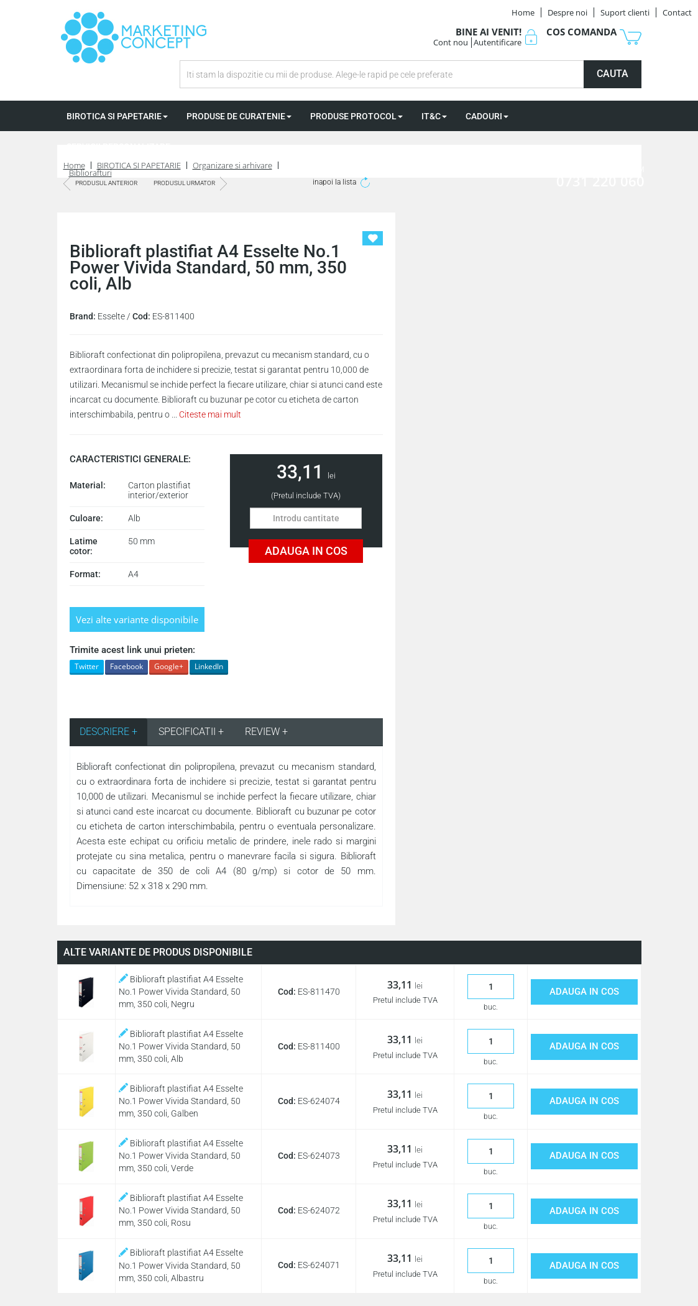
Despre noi (567, 12)
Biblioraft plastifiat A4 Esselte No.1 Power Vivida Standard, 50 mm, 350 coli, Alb (181, 1046)
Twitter (87, 666)
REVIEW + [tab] (266, 731)
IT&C (434, 116)
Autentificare (497, 42)
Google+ (168, 666)
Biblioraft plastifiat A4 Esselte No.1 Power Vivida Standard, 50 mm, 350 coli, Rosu (181, 1210)
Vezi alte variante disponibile (137, 619)
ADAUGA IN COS (306, 550)
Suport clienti (625, 12)
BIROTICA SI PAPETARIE (117, 116)
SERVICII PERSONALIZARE (122, 147)
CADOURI (487, 116)
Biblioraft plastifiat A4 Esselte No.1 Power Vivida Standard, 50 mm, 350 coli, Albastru (181, 1265)
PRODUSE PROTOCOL (356, 116)
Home (523, 12)
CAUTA (612, 74)
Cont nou (450, 42)
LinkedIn (209, 666)
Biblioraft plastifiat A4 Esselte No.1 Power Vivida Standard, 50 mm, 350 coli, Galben (181, 1101)
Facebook (126, 666)
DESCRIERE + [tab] (108, 731)
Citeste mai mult (210, 414)
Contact (677, 12)
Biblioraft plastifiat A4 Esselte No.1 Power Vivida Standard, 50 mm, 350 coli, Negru (181, 991)
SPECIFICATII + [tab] (191, 731)
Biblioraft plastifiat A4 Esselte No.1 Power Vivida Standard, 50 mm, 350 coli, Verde (181, 1155)
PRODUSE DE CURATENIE (239, 116)
